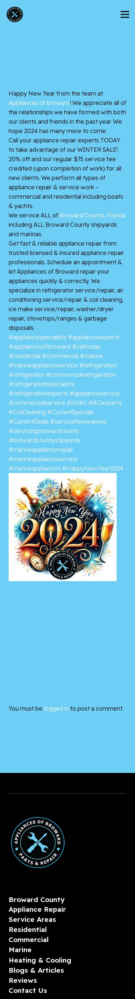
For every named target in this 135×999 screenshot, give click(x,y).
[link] (39, 102)
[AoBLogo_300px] (15, 14)
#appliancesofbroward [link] (40, 346)
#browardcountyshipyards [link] (45, 440)
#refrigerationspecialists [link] (42, 384)
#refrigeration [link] (98, 365)
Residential (28, 929)
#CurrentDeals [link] (29, 421)
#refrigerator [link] (27, 374)
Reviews (23, 980)
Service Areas (32, 919)
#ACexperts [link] (105, 402)
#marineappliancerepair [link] (41, 449)
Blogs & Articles (36, 970)
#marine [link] (91, 355)
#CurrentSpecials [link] (70, 412)
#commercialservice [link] (37, 402)
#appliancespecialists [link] (38, 337)
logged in (56, 708)
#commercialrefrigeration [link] (81, 374)
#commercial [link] (60, 355)
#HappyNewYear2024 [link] (92, 468)
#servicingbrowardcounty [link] (44, 430)
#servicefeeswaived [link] (78, 421)
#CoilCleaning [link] (27, 412)
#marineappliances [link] (34, 468)
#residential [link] (25, 355)
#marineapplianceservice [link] (43, 365)
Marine (20, 949)
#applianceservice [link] (94, 393)
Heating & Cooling (40, 960)
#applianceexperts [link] (94, 337)
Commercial (29, 939)
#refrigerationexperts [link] (38, 393)
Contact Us (28, 990)
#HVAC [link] (77, 402)
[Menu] (125, 14)
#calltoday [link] (86, 346)
